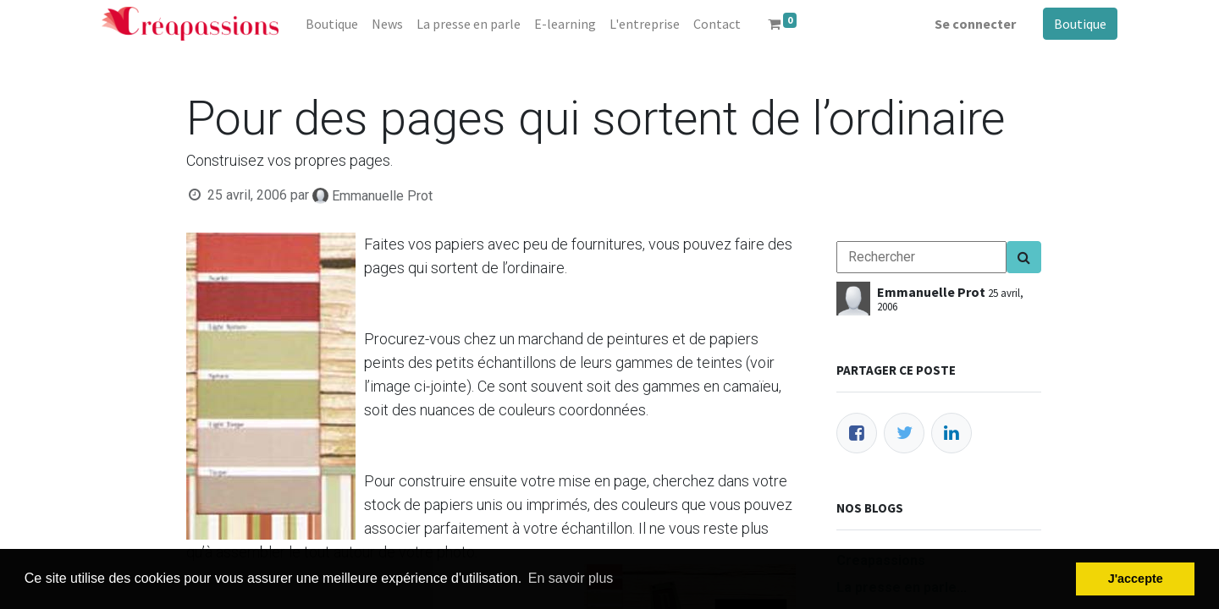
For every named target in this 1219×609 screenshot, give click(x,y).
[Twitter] (904, 433)
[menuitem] (332, 24)
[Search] (1024, 257)
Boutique (1080, 23)
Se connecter (975, 23)
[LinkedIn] (951, 433)
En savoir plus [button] (571, 578)
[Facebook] (856, 433)
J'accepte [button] (1135, 578)
